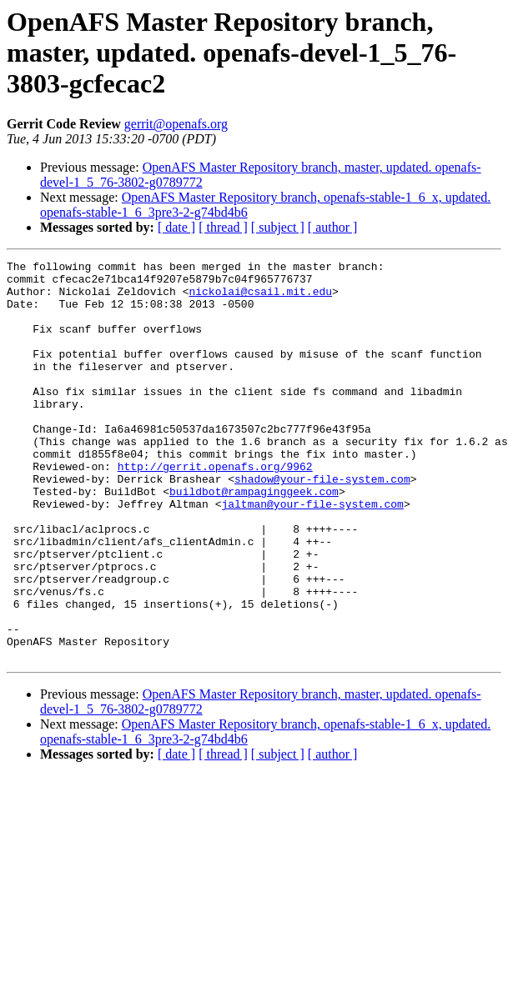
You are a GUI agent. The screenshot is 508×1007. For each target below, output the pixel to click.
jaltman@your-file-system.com (312, 553)
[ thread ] (223, 227)
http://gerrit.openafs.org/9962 (215, 508)
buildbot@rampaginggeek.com (254, 538)
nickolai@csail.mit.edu (260, 298)
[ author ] (333, 227)
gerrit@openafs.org (176, 124)
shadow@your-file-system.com (322, 523)
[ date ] (176, 227)
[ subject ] (277, 227)
